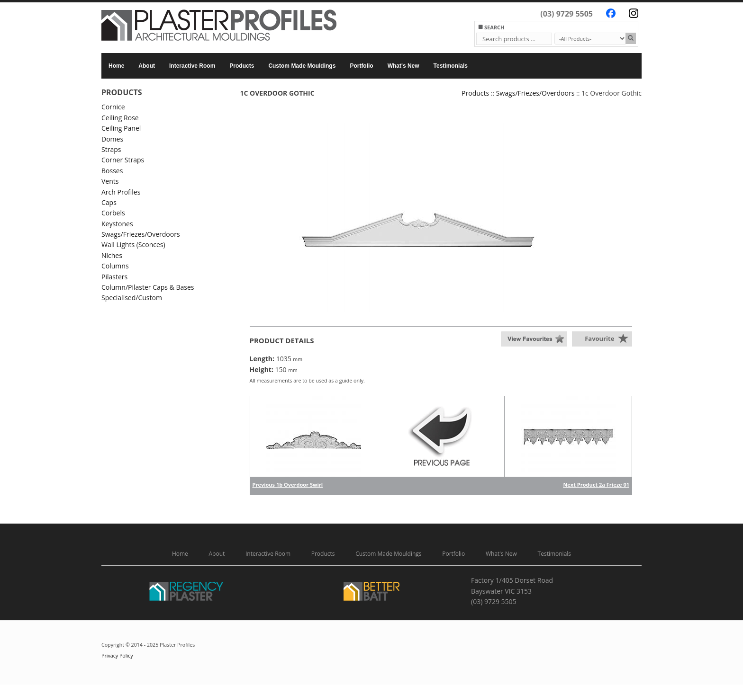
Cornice (113, 106)
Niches (111, 255)
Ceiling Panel (121, 128)
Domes (112, 138)
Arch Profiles (120, 191)
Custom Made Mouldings (301, 65)
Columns (115, 265)
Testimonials (451, 65)
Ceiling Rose (120, 117)
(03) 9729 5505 (566, 14)
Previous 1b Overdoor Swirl (288, 484)
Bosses (112, 170)
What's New (403, 65)
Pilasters (114, 276)
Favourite (599, 338)
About (146, 65)
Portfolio (361, 65)
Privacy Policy (117, 655)
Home (116, 65)
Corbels (113, 212)
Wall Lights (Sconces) (133, 244)
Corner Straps (122, 159)
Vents (109, 181)
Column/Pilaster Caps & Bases (147, 287)
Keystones (117, 223)
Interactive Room (192, 65)
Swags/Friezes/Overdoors (140, 234)
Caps (109, 202)
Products (241, 65)
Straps (111, 149)
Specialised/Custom (131, 297)
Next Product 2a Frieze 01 (596, 484)
